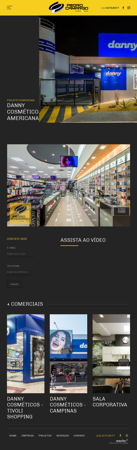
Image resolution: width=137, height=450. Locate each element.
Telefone (13, 266)
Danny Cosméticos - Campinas (68, 405)
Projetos (45, 435)
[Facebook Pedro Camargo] (120, 435)
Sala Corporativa (110, 402)
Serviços (62, 435)
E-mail (11, 247)
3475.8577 (110, 7)
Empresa (27, 435)
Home (13, 435)
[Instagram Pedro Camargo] (127, 435)
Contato (79, 435)
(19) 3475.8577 (105, 435)
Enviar (14, 284)
